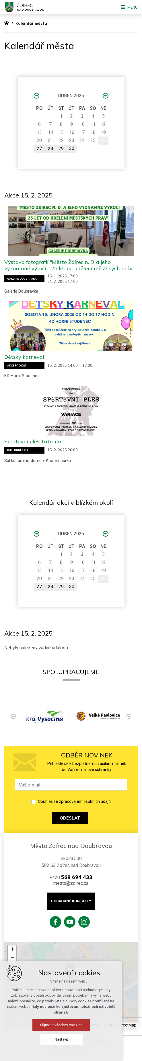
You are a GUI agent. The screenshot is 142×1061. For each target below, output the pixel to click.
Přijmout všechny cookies (71, 1025)
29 (61, 148)
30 (71, 148)
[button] (12, 949)
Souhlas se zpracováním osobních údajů (74, 801)
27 (39, 148)
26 (103, 140)
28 (50, 148)
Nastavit (71, 1039)
